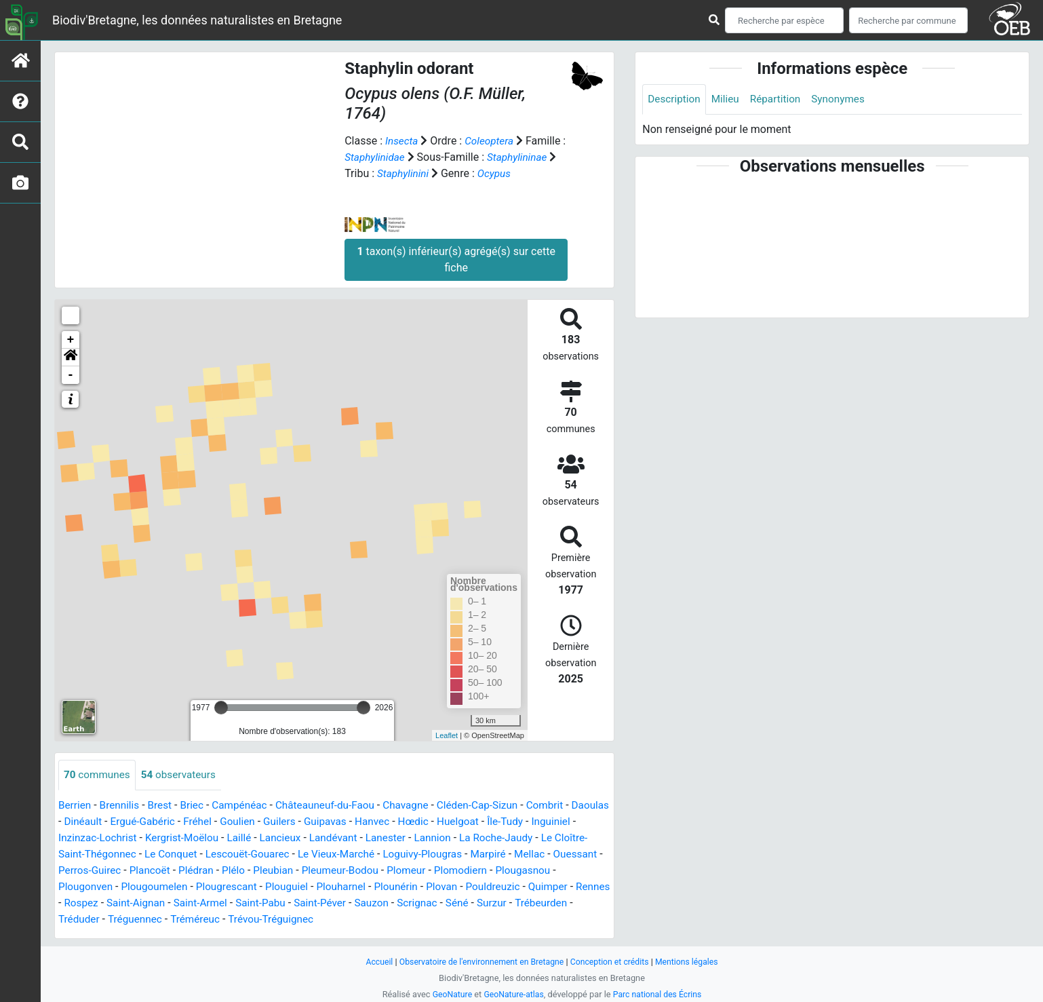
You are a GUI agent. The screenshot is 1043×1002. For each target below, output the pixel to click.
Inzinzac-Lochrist (148, 838)
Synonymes (845, 99)
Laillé (295, 838)
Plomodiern (571, 870)
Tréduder (182, 919)
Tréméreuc (302, 919)
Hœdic (469, 821)
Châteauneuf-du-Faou (335, 805)
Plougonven (152, 887)
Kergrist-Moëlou (236, 838)
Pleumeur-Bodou (446, 870)
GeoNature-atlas (513, 994)
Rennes (126, 903)
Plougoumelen (224, 887)
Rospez (170, 903)
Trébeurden (125, 919)
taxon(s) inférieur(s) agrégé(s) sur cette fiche (456, 259)
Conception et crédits (613, 962)
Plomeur (514, 870)
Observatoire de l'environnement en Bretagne (479, 962)
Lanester (448, 838)
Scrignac (519, 903)
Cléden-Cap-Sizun (494, 805)
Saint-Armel (294, 903)
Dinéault (125, 821)
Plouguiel (362, 887)
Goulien (286, 821)
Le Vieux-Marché (397, 854)
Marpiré (555, 854)
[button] (70, 357)
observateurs (183, 775)
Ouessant (122, 870)
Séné (560, 903)
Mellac (74, 870)
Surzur (74, 919)
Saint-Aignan (226, 903)
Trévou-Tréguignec (381, 919)
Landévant (393, 838)
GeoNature (448, 994)
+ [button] (71, 340)
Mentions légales (693, 962)
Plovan (523, 887)
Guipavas (377, 821)
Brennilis (121, 805)
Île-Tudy (564, 821)
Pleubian (376, 870)
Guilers (330, 821)
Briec (196, 805)
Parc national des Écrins (659, 994)
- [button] (71, 375)
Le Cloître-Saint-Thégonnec (123, 854)
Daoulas (78, 821)
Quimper (79, 903)
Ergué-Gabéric (188, 821)
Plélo (335, 870)
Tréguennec (240, 919)
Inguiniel (78, 838)
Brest (163, 805)
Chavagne (419, 805)
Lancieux (338, 838)
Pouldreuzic (576, 887)
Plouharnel (418, 887)
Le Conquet (224, 854)
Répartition (779, 99)
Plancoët (248, 870)
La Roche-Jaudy (562, 838)
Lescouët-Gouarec (304, 854)
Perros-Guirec (186, 870)
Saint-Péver (418, 903)
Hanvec (426, 821)
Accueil (372, 962)
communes (98, 775)
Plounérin (475, 887)
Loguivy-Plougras (486, 854)
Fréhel (245, 821)
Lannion (496, 838)
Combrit (564, 805)
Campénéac (246, 805)
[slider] (221, 707)
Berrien (75, 805)
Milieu (728, 99)
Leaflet (446, 735)
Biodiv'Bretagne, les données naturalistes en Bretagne (197, 20)
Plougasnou (87, 887)
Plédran (296, 870)
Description (675, 99)
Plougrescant (299, 887)
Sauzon (472, 903)
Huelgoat (515, 821)
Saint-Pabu (356, 903)
